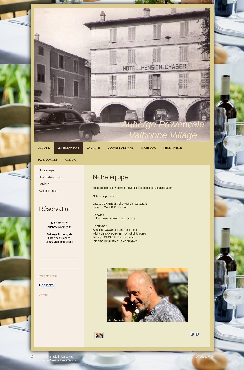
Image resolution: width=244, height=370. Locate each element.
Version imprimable (44, 356)
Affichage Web (205, 356)
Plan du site (66, 356)
